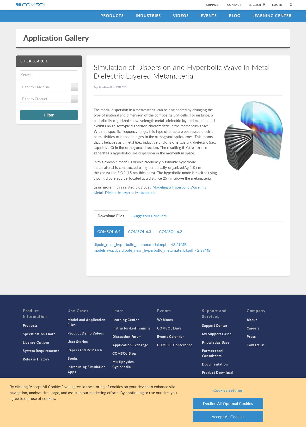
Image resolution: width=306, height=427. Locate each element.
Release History (36, 359)
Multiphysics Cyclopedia (123, 364)
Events (209, 15)
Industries (148, 15)
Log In (277, 4)
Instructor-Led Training (131, 328)
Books (72, 358)
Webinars (165, 319)
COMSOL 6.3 (139, 231)
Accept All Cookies (228, 416)
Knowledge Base (216, 342)
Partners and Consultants (212, 353)
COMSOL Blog (124, 353)
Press (251, 336)
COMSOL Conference (175, 344)
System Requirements (41, 350)
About (252, 319)
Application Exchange (130, 344)
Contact (234, 4)
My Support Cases (217, 333)
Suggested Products (150, 216)
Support (213, 4)
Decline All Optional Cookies (228, 403)
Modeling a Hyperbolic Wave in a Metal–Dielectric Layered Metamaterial (150, 189)
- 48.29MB (140, 244)
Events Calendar (170, 336)
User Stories (77, 341)
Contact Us (256, 344)
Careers (253, 328)
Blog (235, 15)
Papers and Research (84, 350)
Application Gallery (56, 38)
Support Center (214, 325)
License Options (36, 342)
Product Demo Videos (85, 333)
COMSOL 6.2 (170, 231)
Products (112, 15)
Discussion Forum (127, 336)
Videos (181, 15)
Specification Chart (39, 333)
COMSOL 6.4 (109, 231)
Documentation (215, 364)
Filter (49, 115)
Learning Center (272, 15)
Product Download (217, 372)
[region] (153, 402)
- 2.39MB (152, 250)
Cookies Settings (228, 390)
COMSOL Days (169, 328)
